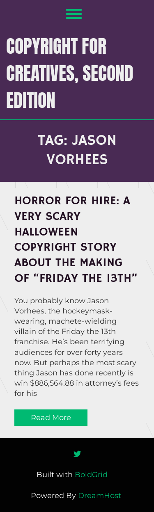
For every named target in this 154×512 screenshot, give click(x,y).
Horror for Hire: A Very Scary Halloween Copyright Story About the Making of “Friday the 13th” (76, 240)
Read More (51, 417)
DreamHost (99, 495)
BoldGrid (91, 474)
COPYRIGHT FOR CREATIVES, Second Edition (69, 73)
